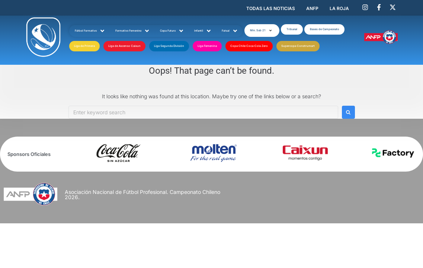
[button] (261, 30)
